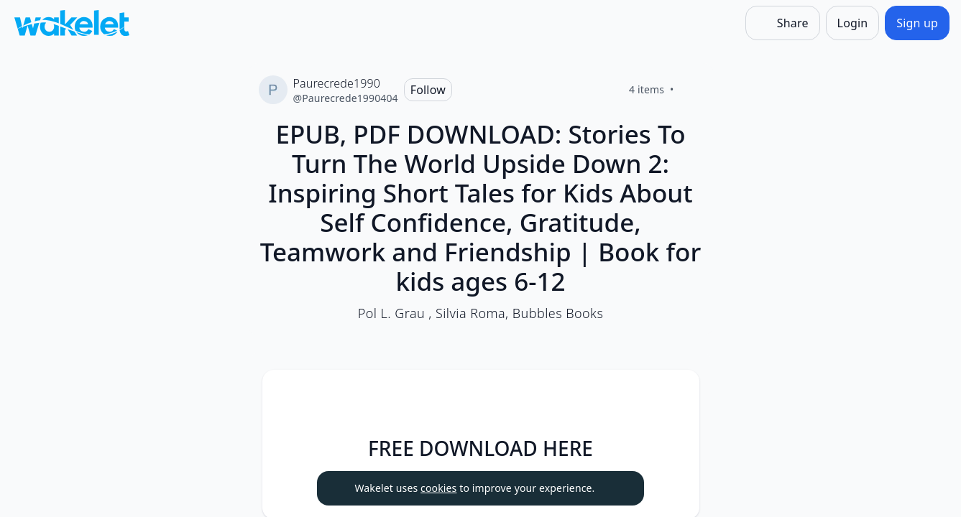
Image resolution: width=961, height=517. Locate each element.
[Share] (782, 23)
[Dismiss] (615, 488)
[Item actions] (676, 392)
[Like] (691, 89)
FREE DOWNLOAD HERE (480, 448)
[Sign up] (917, 23)
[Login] (853, 23)
